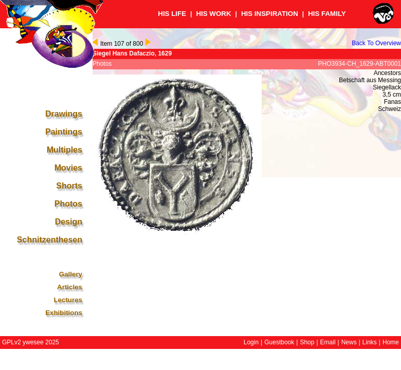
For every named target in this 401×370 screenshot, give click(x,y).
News (349, 342)
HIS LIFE (172, 13)
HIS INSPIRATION (269, 13)
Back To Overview (376, 43)
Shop (307, 342)
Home (390, 342)
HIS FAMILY (327, 13)
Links (369, 342)
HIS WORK (213, 13)
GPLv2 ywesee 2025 (30, 342)
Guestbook (279, 342)
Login (251, 342)
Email (328, 342)
